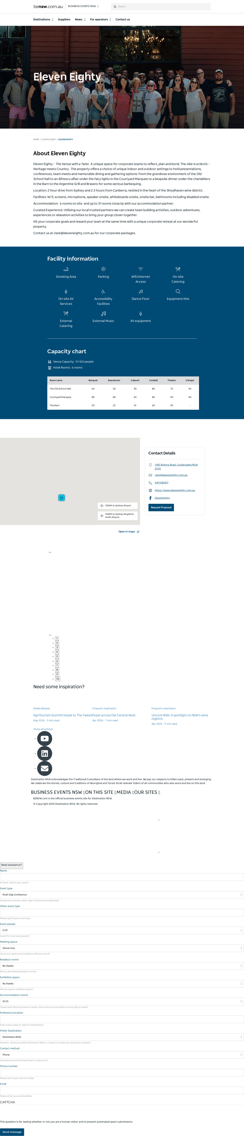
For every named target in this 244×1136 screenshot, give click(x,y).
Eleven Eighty (65, 140)
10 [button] (57, 679)
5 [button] (57, 656)
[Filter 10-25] (122, 1001)
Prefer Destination (11, 1031)
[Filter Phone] (122, 1055)
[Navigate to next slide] (50, 635)
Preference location (11, 1013)
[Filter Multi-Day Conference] (122, 895)
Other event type (10, 906)
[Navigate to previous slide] (50, 552)
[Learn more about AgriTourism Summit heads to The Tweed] (62, 707)
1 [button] (56, 638)
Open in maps (129, 532)
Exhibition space (9, 977)
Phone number (9, 1066)
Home (36, 140)
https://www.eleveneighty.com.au (171, 490)
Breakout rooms (9, 959)
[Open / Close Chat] (11, 866)
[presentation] (23, 1114)
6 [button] (57, 661)
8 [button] (57, 670)
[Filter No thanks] (122, 966)
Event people (7, 924)
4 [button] (57, 652)
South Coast (49, 140)
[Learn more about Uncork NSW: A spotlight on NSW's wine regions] (181, 708)
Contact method (9, 1048)
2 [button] (57, 643)
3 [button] (57, 647)
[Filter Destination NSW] (122, 1037)
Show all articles (43, 729)
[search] (161, 6)
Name (3, 870)
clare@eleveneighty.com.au (168, 475)
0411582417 (158, 483)
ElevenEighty (159, 498)
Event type (6, 888)
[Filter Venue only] (122, 948)
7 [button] (57, 665)
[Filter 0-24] (122, 930)
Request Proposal (161, 507)
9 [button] (57, 674)
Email (3, 1084)
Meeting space (8, 942)
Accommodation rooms (14, 995)
